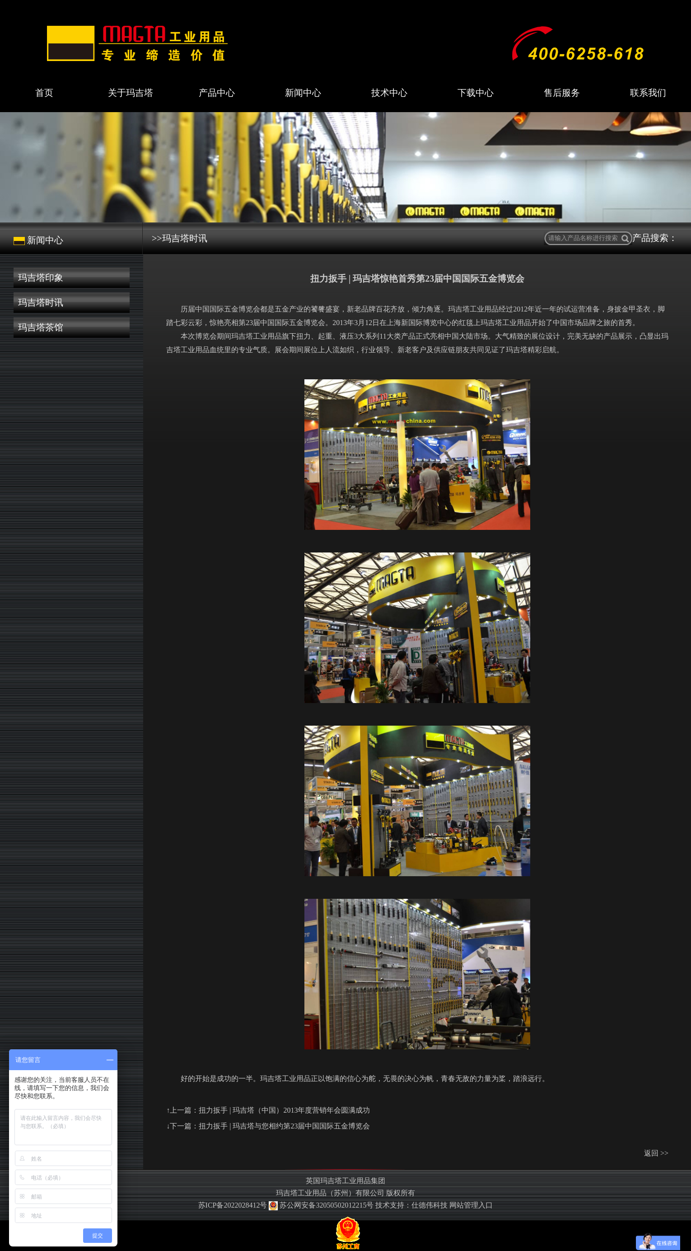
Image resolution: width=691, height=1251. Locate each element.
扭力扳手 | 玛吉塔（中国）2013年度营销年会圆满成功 (284, 1110)
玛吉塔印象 (40, 278)
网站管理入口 (471, 1205)
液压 (347, 336)
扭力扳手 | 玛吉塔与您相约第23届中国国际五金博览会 (284, 1126)
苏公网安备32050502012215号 (322, 1205)
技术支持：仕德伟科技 (411, 1205)
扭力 (303, 336)
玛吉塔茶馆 (40, 327)
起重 (325, 336)
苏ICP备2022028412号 (232, 1205)
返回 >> (656, 1153)
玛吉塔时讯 (40, 302)
